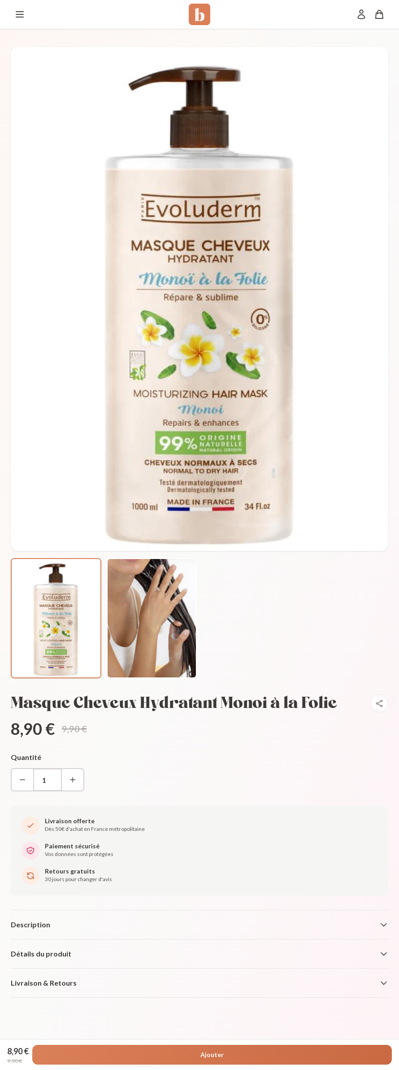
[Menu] (20, 14)
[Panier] (379, 14)
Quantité (26, 757)
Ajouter (212, 1054)
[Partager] (379, 703)
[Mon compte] (361, 14)
